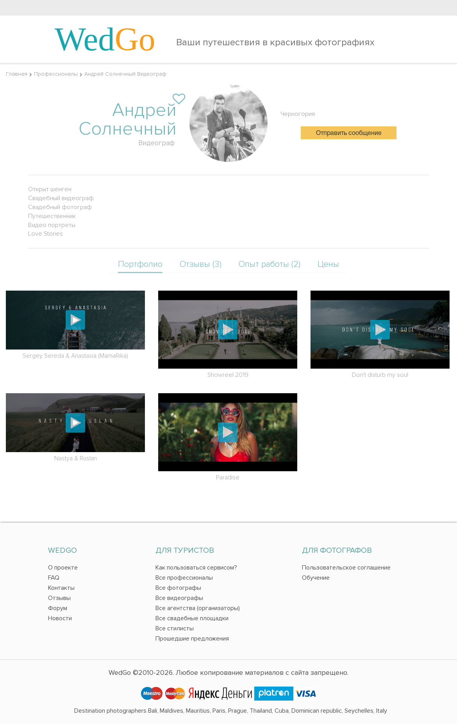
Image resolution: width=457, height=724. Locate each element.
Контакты (61, 588)
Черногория (297, 114)
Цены (328, 264)
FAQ (53, 578)
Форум (57, 608)
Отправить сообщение (349, 133)
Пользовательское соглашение (346, 567)
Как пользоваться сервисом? (196, 567)
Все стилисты (174, 628)
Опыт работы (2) (269, 264)
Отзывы (59, 598)
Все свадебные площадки (191, 618)
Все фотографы (178, 588)
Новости (60, 618)
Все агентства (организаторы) (197, 608)
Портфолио (140, 264)
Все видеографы (179, 598)
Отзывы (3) (200, 264)
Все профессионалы (184, 578)
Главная (16, 74)
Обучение (316, 578)
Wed (105, 39)
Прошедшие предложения (192, 638)
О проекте (63, 567)
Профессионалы (56, 74)
